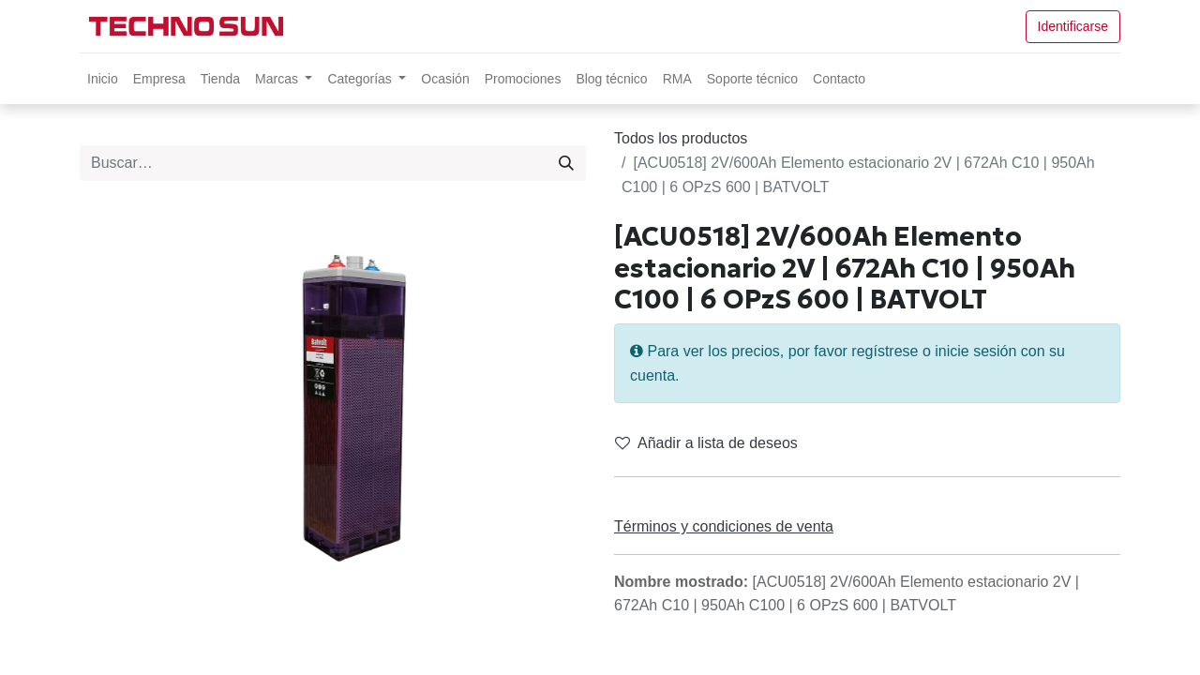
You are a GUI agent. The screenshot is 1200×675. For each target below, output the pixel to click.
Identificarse (1073, 26)
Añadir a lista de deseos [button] (706, 443)
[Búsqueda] (566, 163)
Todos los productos (680, 138)
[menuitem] (103, 79)
